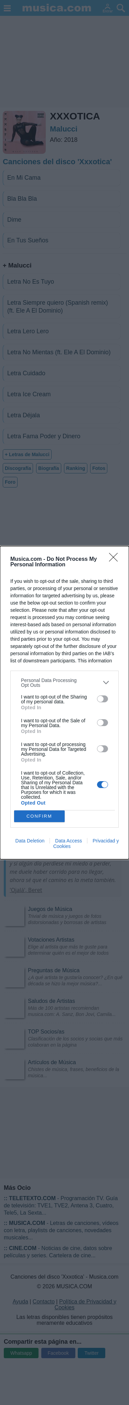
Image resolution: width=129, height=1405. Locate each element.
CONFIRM (39, 816)
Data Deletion (30, 840)
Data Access (68, 840)
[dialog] (64, 702)
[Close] (115, 559)
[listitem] (64, 683)
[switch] (102, 698)
